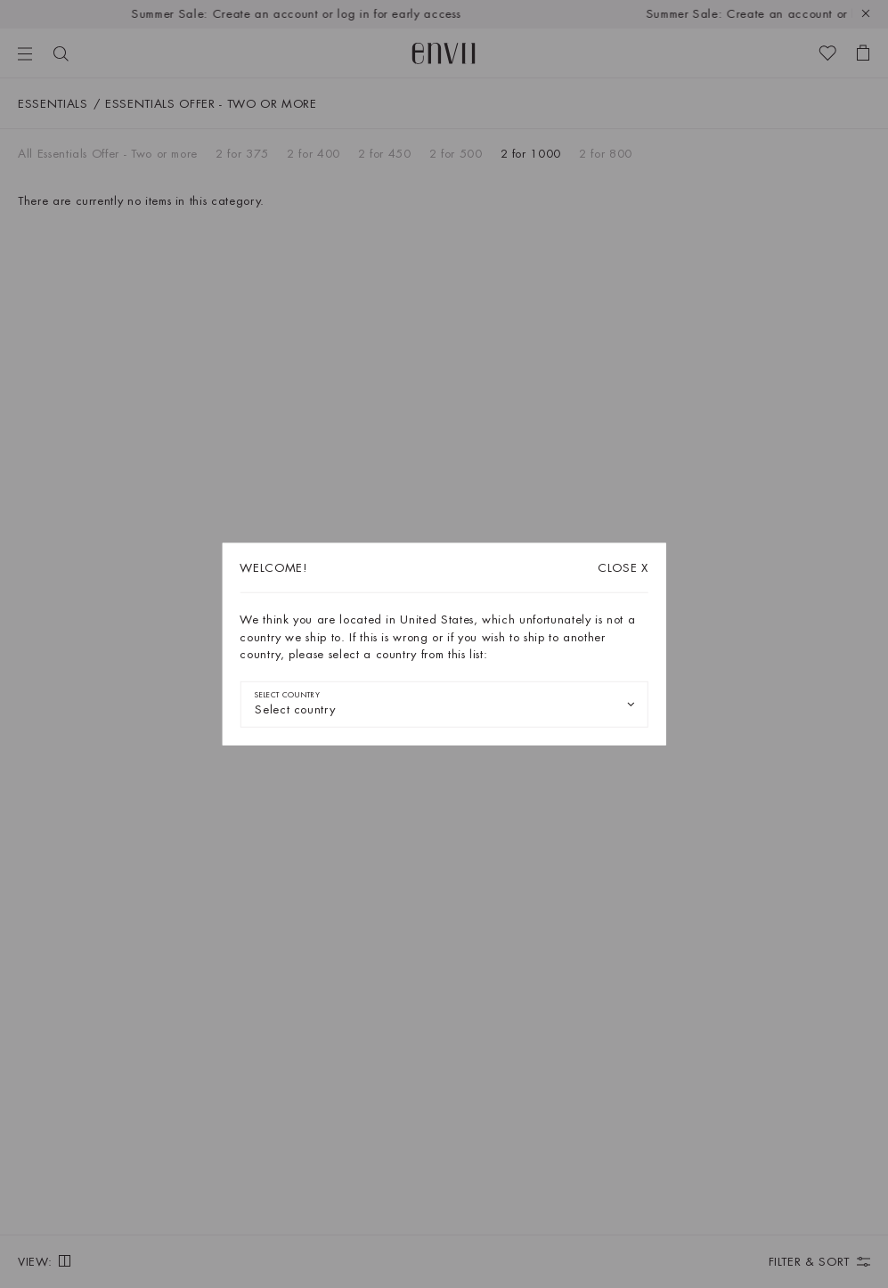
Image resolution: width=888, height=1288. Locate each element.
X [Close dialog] (623, 568)
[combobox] (444, 704)
